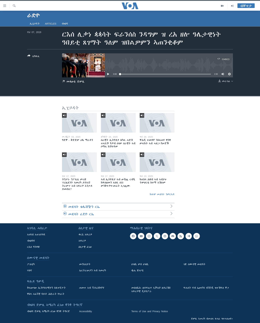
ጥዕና (29, 270)
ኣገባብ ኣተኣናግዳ (36, 234)
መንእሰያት (84, 264)
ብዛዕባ (65, 23)
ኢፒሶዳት (35, 23)
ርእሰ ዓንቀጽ (33, 246)
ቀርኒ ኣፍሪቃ (85, 234)
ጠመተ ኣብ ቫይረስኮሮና (91, 287)
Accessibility (85, 311)
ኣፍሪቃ (82, 240)
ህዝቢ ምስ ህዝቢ (140, 264)
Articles (50, 23)
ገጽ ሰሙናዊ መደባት (194, 264)
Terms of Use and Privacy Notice (149, 311)
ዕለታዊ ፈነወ (85, 246)
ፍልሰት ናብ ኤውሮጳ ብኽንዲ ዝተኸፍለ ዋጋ (206, 287)
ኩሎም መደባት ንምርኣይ (162, 194)
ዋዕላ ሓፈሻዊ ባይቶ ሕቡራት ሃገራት (45, 293)
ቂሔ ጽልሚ (137, 270)
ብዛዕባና (31, 240)
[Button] (33, 56)
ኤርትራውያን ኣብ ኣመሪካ (92, 270)
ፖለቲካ (31, 264)
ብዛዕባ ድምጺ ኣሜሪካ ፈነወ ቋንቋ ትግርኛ (48, 311)
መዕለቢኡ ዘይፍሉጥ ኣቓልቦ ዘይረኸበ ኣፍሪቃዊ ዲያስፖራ (150, 289)
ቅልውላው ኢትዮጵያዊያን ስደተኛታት (46, 287)
